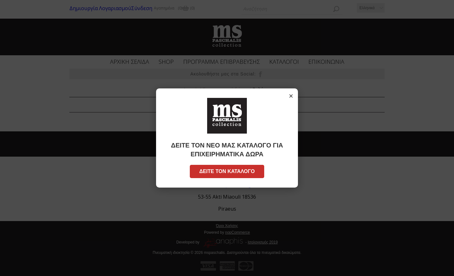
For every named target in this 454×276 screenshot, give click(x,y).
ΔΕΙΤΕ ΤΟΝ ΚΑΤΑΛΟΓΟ (227, 171)
